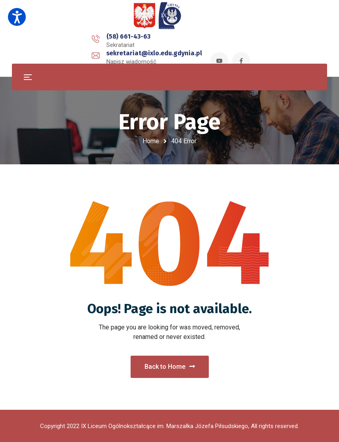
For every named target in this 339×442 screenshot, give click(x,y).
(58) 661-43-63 (59, 41)
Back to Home (169, 366)
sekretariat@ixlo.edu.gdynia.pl (153, 41)
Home (151, 141)
